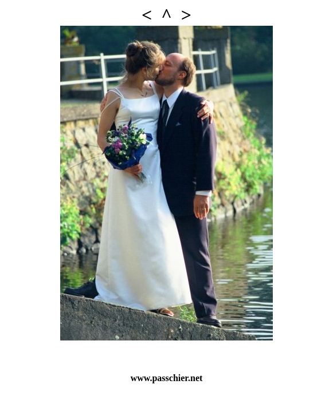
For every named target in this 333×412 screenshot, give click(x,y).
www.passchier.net (167, 378)
